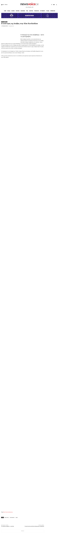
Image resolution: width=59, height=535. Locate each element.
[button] (56, 4)
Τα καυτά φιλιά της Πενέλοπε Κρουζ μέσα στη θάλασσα (34, 526)
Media (6, 21)
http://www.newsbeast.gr (8, 512)
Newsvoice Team (5, 25)
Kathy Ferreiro (6, 517)
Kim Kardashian (12, 517)
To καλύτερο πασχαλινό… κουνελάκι (7, 526)
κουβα (16, 517)
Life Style (3, 21)
